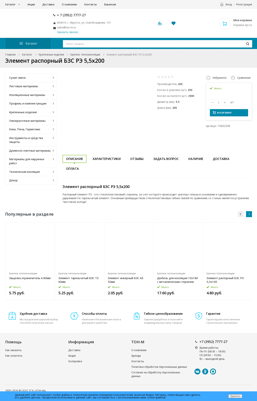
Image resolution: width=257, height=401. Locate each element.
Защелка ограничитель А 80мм (29, 278)
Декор (13, 180)
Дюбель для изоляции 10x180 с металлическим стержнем (177, 280)
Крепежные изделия (51, 54)
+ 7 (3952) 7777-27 (71, 15)
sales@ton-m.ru (66, 27)
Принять (235, 396)
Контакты (90, 4)
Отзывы (137, 159)
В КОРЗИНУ (222, 113)
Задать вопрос (166, 159)
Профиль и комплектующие (28, 103)
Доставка (48, 4)
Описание (74, 159)
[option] (30, 261)
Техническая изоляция (24, 172)
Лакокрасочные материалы (27, 120)
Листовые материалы (23, 86)
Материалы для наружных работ (26, 161)
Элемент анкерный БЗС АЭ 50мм (125, 280)
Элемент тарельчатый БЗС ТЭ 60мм (78, 280)
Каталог (10, 4)
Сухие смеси (17, 77)
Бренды (136, 355)
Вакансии (110, 4)
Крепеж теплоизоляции (85, 54)
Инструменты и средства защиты (26, 140)
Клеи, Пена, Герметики (24, 129)
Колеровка (75, 361)
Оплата (72, 169)
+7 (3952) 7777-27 (213, 341)
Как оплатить (13, 355)
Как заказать (13, 350)
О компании (69, 4)
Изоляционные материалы (27, 95)
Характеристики (107, 159)
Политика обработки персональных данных (159, 367)
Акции (31, 4)
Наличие (195, 159)
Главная (10, 54)
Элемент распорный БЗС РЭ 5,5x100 (225, 280)
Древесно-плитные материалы (30, 150)
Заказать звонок (67, 32)
